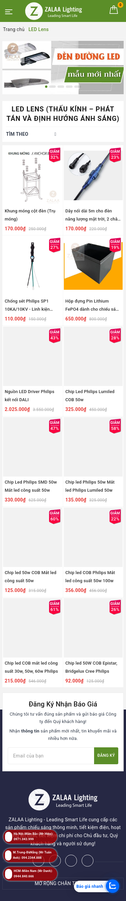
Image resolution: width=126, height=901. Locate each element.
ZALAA (77, 893)
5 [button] (77, 86)
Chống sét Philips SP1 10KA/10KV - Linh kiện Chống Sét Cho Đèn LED (28, 309)
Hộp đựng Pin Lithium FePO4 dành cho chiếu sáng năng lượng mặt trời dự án (93, 309)
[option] (63, 67)
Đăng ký (106, 755)
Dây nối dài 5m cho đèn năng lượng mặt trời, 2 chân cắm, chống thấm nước (93, 219)
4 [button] (69, 86)
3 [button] (60, 86)
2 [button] (52, 86)
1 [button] (46, 86)
